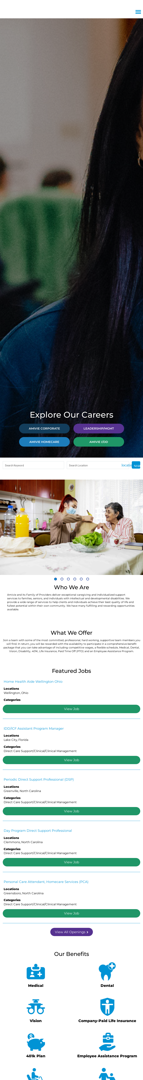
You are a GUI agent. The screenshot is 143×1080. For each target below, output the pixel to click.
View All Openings (71, 932)
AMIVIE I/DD (98, 442)
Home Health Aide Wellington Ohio (33, 681)
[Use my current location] (124, 465)
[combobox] (33, 465)
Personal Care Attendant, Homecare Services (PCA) (46, 881)
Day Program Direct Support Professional (38, 830)
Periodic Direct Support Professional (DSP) (39, 779)
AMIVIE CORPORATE (44, 428)
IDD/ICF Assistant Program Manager (34, 728)
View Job (71, 709)
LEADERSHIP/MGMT (99, 428)
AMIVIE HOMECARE (44, 442)
